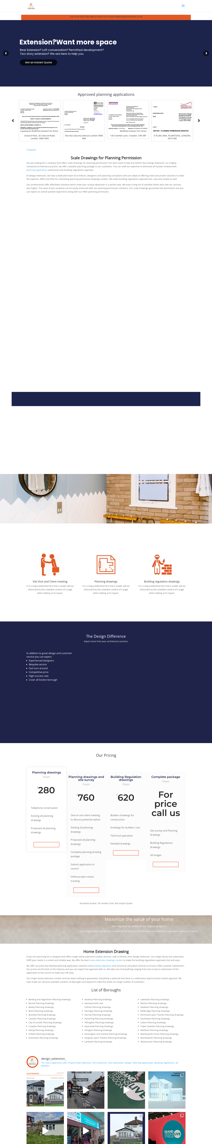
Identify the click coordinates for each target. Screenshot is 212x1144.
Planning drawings (106, 581)
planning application (36, 170)
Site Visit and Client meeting (50, 581)
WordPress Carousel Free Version (45, 131)
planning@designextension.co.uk (126, 16)
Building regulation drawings (162, 581)
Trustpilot (31, 149)
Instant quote (46, 844)
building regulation (102, 965)
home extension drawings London (106, 960)
